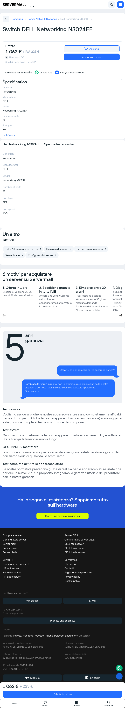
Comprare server (12, 535)
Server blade (10, 552)
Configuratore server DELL (79, 539)
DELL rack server (73, 543)
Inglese (17, 635)
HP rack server (11, 568)
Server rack (9, 543)
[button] (120, 315)
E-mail (93, 600)
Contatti (69, 568)
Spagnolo (70, 635)
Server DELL (71, 535)
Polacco (59, 635)
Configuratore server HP (16, 564)
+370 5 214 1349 (12, 609)
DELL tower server (74, 548)
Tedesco (39, 635)
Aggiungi (91, 49)
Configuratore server (14, 539)
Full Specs (9, 135)
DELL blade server (74, 552)
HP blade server (12, 576)
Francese (27, 635)
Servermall (70, 559)
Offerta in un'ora (63, 694)
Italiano (49, 635)
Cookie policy (72, 580)
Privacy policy (72, 576)
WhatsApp (32, 600)
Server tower (10, 548)
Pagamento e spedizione (78, 572)
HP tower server (12, 572)
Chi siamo (70, 564)
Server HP (8, 559)
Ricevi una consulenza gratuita (62, 516)
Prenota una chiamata (62, 620)
